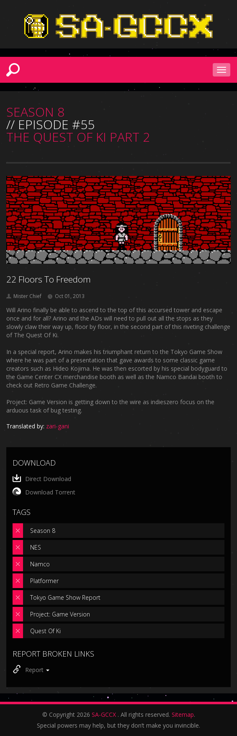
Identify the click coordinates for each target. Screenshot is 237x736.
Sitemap (183, 714)
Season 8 (42, 531)
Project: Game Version (60, 614)
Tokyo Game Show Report (65, 597)
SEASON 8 (35, 112)
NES (35, 547)
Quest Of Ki (45, 631)
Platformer (44, 581)
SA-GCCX (104, 714)
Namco (40, 564)
